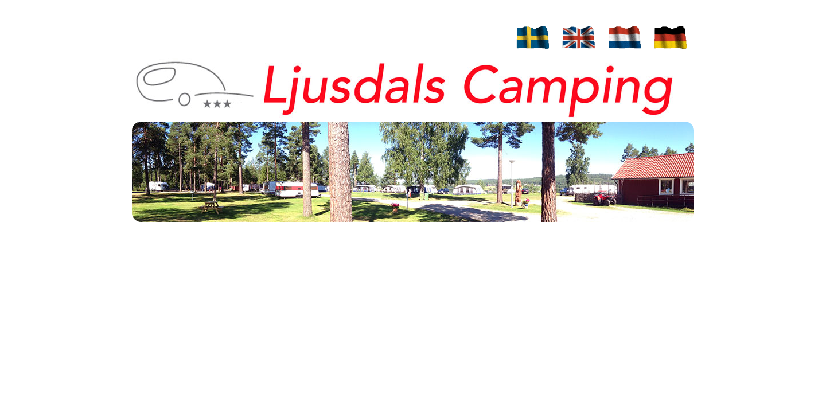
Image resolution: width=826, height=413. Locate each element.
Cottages (424, 16)
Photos (424, 60)
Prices (424, 27)
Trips (424, 49)
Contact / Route (424, 38)
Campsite (424, 5)
